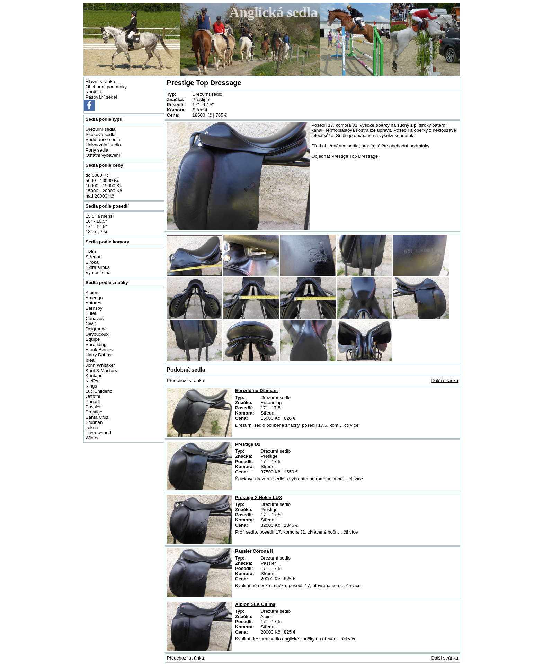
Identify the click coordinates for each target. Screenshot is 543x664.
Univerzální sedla (103, 144)
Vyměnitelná (98, 272)
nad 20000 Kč (100, 196)
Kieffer (92, 380)
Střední (93, 257)
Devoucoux (97, 334)
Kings (91, 386)
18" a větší (96, 231)
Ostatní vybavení (103, 155)
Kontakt (93, 91)
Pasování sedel (101, 97)
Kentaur (94, 375)
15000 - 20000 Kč (104, 190)
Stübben (94, 422)
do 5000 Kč (97, 175)
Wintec (93, 437)
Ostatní (93, 396)
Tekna (92, 427)
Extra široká (98, 267)
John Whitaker (100, 365)
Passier (93, 406)
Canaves (95, 318)
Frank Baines (99, 349)
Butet (91, 313)
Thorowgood (98, 432)
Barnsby (94, 308)
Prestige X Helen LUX (258, 497)
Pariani (93, 401)
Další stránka (445, 380)
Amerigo (94, 297)
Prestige (94, 412)
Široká (92, 262)
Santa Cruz (97, 417)
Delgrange (96, 328)
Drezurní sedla (101, 129)
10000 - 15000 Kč (104, 185)
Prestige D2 (247, 444)
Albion (92, 292)
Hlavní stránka (100, 81)
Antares (93, 303)
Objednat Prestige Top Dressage (344, 156)
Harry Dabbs (99, 354)
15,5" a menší (100, 216)
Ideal (91, 360)
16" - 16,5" (96, 221)
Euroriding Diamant (256, 390)
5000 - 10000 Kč (102, 180)
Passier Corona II (254, 551)
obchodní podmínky (409, 145)
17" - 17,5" (96, 226)
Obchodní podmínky (106, 86)
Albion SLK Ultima (255, 604)
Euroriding (96, 344)
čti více (351, 425)
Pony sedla (97, 150)
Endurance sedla (103, 139)
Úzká (91, 251)
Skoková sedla (101, 134)
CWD (91, 323)
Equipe (93, 339)
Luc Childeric (99, 391)
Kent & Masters (101, 370)
